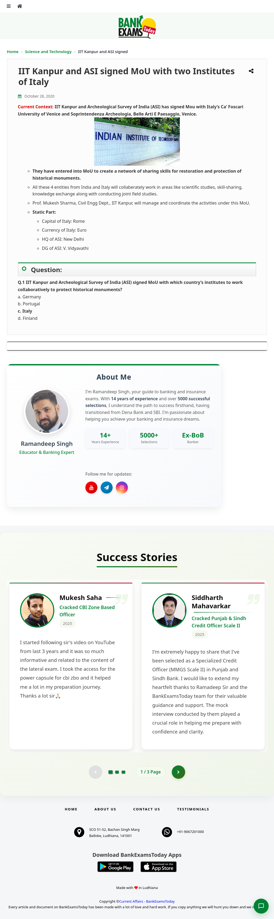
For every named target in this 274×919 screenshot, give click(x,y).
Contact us (146, 809)
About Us (105, 809)
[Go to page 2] (117, 772)
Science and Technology (49, 51)
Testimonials (193, 809)
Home (13, 51)
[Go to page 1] (110, 772)
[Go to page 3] (123, 772)
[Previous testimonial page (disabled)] (95, 772)
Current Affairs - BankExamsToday (146, 901)
